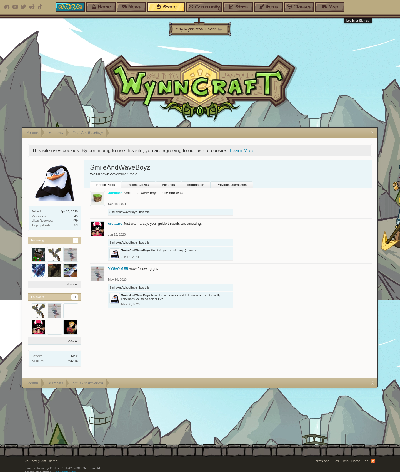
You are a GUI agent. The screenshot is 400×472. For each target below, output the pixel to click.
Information (196, 184)
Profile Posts (105, 184)
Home (355, 461)
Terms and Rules (326, 461)
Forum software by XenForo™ (62, 468)
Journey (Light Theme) (42, 461)
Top (365, 461)
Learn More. (243, 150)
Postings (168, 184)
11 (74, 297)
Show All (72, 284)
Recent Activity (138, 184)
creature (115, 223)
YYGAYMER (118, 268)
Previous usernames (232, 184)
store (166, 7)
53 (76, 225)
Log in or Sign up (357, 20)
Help (345, 461)
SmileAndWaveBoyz (123, 212)
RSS (373, 461)
